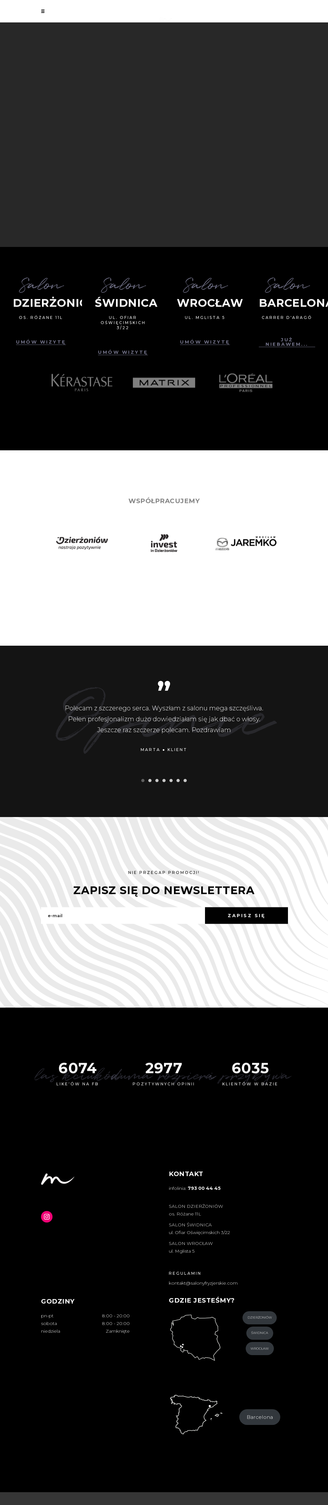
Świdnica (259, 1333)
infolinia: (195, 1188)
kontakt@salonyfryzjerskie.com (203, 1283)
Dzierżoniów (260, 1317)
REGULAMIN (185, 1273)
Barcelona (260, 1417)
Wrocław (259, 1348)
